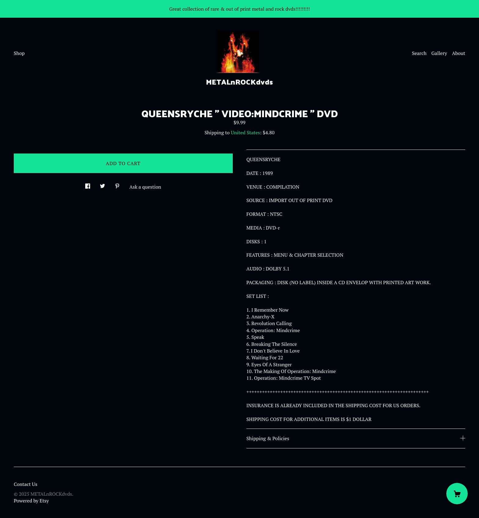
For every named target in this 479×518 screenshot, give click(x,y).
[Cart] (457, 493)
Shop (19, 53)
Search (419, 53)
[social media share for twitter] (102, 184)
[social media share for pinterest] (117, 184)
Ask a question (145, 186)
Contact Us (25, 484)
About (458, 53)
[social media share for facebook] (87, 184)
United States (245, 132)
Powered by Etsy (31, 500)
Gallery (439, 53)
